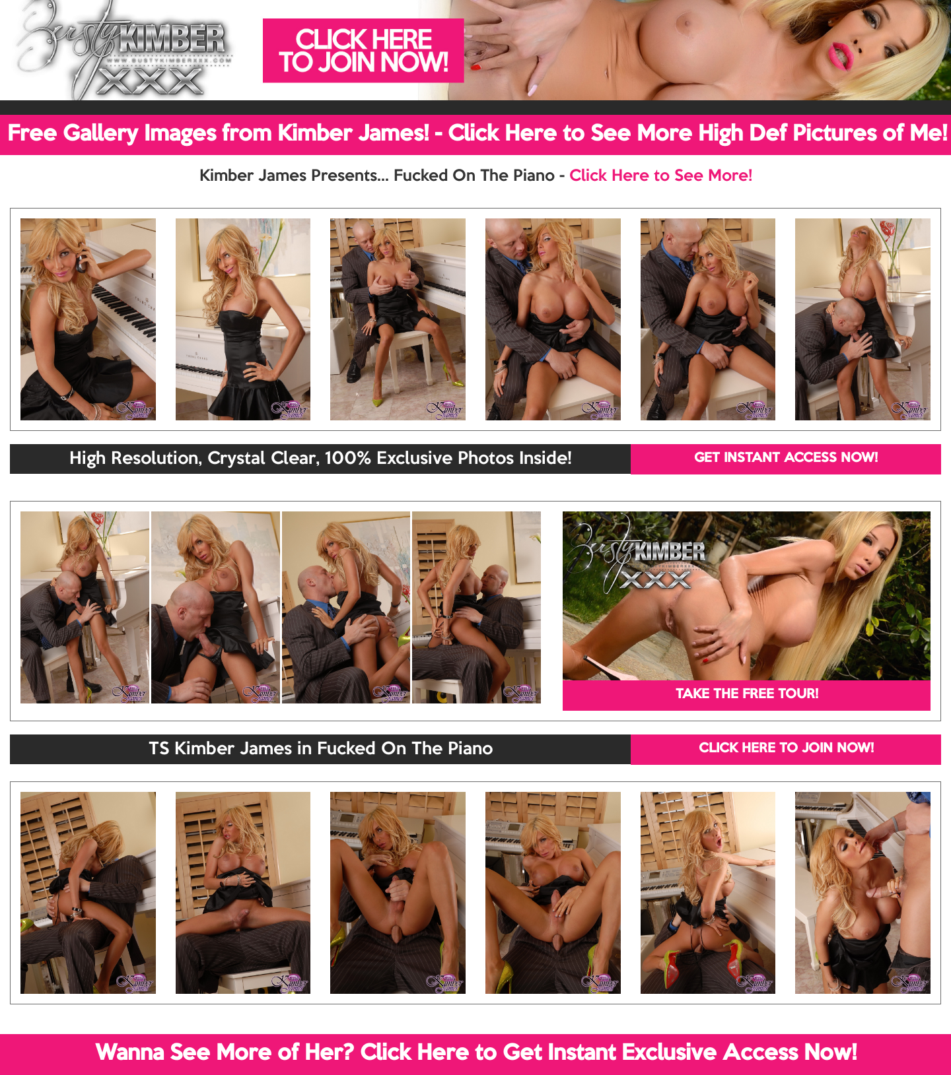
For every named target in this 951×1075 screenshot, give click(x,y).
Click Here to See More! (660, 176)
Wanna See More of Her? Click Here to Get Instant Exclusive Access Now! (476, 1054)
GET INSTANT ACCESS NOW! (786, 459)
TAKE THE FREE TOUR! (747, 695)
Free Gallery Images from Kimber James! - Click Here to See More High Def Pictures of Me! (477, 135)
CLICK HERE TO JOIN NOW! (786, 749)
